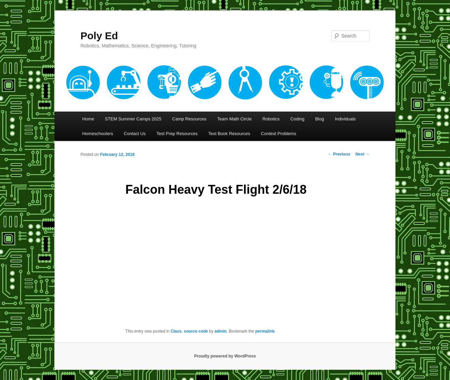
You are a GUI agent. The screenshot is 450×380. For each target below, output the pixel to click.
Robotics (271, 118)
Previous (339, 154)
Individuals (345, 118)
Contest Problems (278, 133)
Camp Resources (189, 118)
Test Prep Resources (177, 133)
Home (88, 118)
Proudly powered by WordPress (225, 356)
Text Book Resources (229, 133)
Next (363, 154)
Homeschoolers (97, 133)
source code (196, 331)
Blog (319, 118)
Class (176, 331)
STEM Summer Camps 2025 (133, 118)
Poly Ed (99, 35)
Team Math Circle (234, 118)
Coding (297, 118)
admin (220, 331)
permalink (265, 331)
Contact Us (135, 133)
